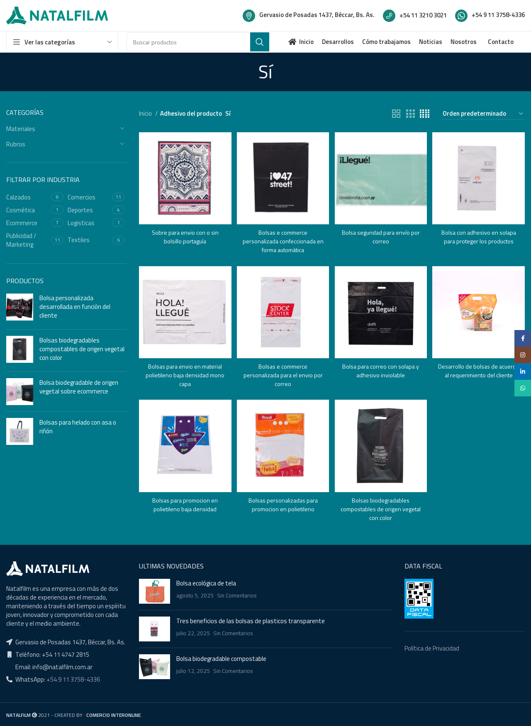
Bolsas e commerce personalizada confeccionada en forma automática (282, 239)
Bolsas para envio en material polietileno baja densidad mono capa (184, 373)
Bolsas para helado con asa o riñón (77, 426)
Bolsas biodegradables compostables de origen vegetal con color (81, 349)
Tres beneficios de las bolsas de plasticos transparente (250, 620)
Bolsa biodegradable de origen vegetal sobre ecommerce (78, 387)
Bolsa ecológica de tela (206, 583)
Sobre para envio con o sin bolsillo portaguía (184, 235)
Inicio (146, 113)
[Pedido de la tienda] (483, 114)
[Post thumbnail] (154, 590)
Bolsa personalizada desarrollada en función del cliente (74, 307)
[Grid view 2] (396, 113)
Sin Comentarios (237, 595)
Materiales (20, 129)
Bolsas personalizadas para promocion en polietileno (282, 504)
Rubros (15, 144)
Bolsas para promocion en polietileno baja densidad (184, 504)
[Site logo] (57, 14)
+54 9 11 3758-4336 (72, 678)
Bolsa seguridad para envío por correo (381, 235)
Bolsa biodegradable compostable (221, 658)
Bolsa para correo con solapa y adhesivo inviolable (381, 369)
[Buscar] (198, 41)
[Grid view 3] (410, 113)
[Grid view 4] (424, 113)
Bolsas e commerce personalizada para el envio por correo (282, 373)
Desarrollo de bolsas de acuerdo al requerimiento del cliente (479, 373)
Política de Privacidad (431, 648)
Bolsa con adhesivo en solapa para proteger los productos (480, 235)
